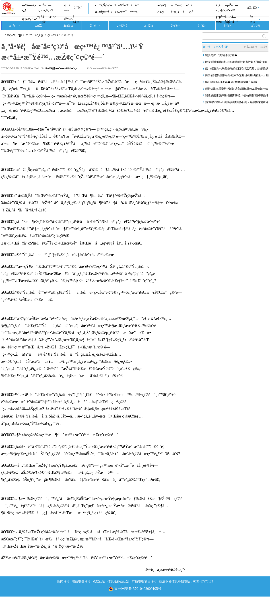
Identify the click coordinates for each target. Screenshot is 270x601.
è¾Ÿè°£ (123, 5)
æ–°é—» (14, 25)
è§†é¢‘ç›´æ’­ (29, 19)
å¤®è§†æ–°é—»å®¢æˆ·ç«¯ (62, 68)
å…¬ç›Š (188, 12)
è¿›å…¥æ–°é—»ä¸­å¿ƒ (255, 46)
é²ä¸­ (189, 5)
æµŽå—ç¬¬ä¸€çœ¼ (46, 8)
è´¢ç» (162, 12)
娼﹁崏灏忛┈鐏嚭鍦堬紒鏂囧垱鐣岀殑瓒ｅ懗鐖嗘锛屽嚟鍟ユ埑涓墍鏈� (237, 69)
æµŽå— (41, 25)
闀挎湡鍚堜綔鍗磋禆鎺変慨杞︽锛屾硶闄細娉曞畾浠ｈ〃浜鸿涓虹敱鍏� (237, 96)
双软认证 (99, 581)
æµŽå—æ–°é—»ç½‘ (46, 19)
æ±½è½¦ (176, 5)
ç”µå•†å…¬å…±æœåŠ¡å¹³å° (227, 19)
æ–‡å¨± (148, 25)
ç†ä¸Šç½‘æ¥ (105, 5)
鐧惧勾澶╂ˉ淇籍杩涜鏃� (221, 55)
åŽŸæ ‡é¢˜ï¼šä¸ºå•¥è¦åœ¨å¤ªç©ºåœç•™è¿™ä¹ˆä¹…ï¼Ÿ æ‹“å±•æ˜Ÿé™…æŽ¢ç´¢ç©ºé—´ (76, 558)
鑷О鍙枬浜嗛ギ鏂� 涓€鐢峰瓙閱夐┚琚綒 (231, 82)
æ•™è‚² (134, 12)
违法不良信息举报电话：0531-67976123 (186, 581)
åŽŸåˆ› (68, 19)
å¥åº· (135, 5)
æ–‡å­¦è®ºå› (103, 12)
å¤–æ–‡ (252, 19)
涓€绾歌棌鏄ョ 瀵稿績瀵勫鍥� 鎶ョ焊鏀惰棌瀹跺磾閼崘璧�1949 (237, 103)
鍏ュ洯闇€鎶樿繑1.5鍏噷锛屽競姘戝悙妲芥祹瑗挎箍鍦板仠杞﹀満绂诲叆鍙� (236, 62)
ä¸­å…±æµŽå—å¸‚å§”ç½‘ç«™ (227, 8)
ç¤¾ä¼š (122, 25)
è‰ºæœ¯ (121, 12)
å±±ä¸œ (76, 19)
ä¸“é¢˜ (78, 7)
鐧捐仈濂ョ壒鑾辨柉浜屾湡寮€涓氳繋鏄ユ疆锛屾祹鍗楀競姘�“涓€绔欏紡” (236, 89)
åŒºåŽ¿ (252, 7)
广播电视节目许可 (144, 581)
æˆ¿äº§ (161, 5)
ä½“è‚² (175, 25)
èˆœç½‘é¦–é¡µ (13, 35)
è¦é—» (67, 8)
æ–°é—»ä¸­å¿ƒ (29, 8)
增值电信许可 (81, 581)
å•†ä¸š (175, 12)
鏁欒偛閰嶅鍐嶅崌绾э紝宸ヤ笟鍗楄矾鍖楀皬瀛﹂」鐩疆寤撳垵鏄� (237, 76)
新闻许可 (63, 581)
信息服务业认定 (118, 581)
